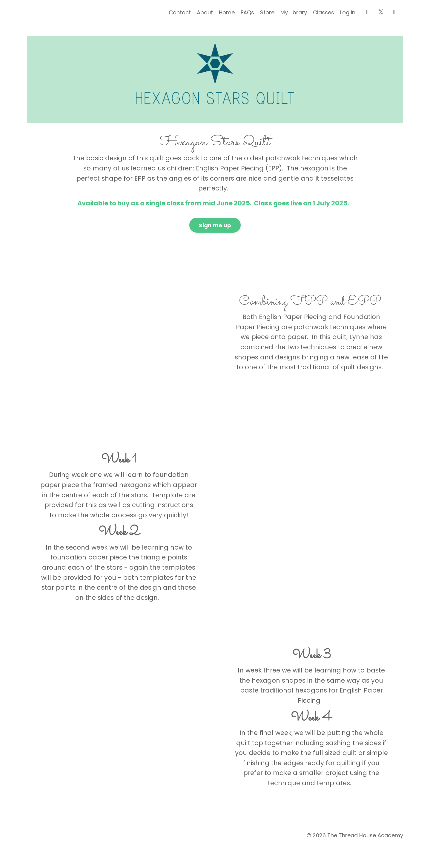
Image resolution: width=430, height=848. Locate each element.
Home (227, 12)
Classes (323, 12)
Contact (180, 12)
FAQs (247, 12)
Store (267, 12)
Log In (347, 12)
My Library (293, 12)
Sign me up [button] (215, 225)
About (205, 12)
